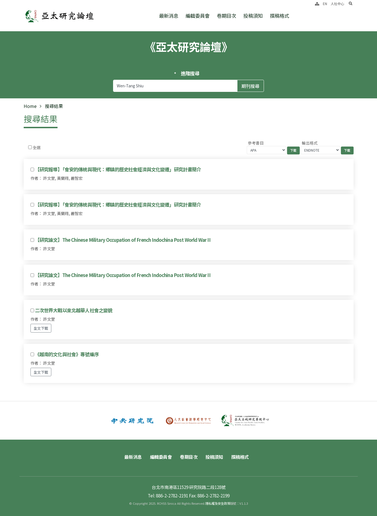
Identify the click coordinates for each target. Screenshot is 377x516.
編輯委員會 (198, 15)
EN (325, 3)
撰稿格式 (279, 15)
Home (30, 106)
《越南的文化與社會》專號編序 (67, 354)
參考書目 (256, 143)
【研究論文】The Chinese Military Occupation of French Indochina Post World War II (122, 239)
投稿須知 (253, 15)
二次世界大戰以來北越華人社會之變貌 (74, 310)
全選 (37, 147)
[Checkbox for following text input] (30, 147)
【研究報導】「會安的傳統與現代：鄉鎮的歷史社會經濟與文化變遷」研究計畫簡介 (118, 169)
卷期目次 (226, 15)
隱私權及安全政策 (217, 503)
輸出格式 (310, 143)
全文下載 (41, 328)
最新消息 (168, 15)
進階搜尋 (190, 73)
